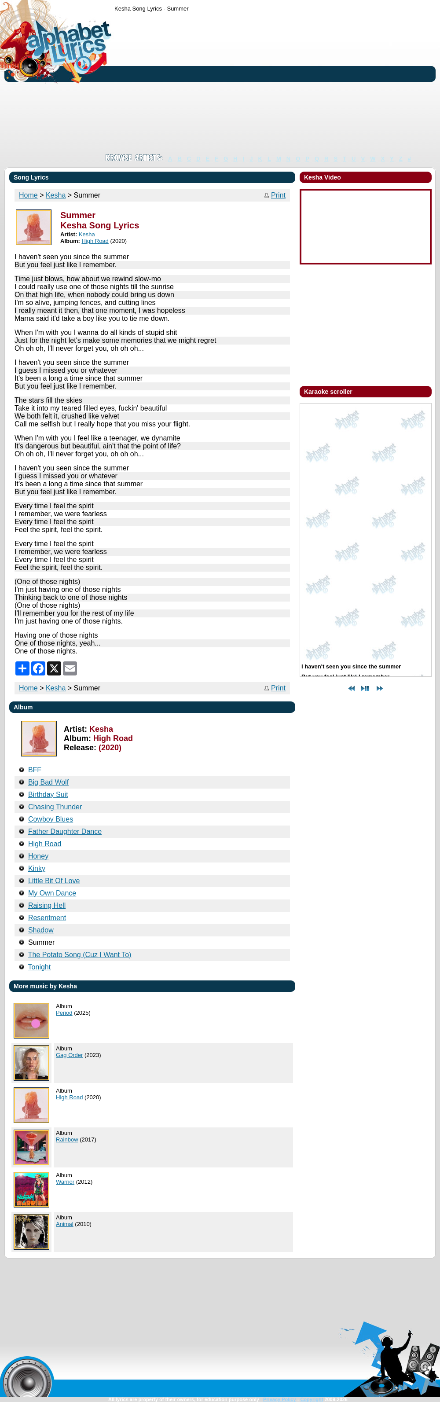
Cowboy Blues (50, 819)
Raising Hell (47, 905)
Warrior (65, 1181)
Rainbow (67, 1139)
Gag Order (69, 1055)
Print (278, 195)
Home (28, 195)
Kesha (56, 195)
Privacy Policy (279, 1399)
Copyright (311, 1399)
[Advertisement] (205, 82)
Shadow (41, 930)
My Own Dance (52, 893)
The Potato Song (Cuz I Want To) (80, 954)
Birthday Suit (48, 794)
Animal (64, 1224)
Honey (38, 856)
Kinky (36, 868)
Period (64, 1012)
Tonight (39, 967)
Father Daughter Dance (65, 831)
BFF (34, 770)
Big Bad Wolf (48, 782)
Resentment (47, 917)
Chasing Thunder (55, 807)
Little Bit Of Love (54, 881)
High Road (94, 241)
